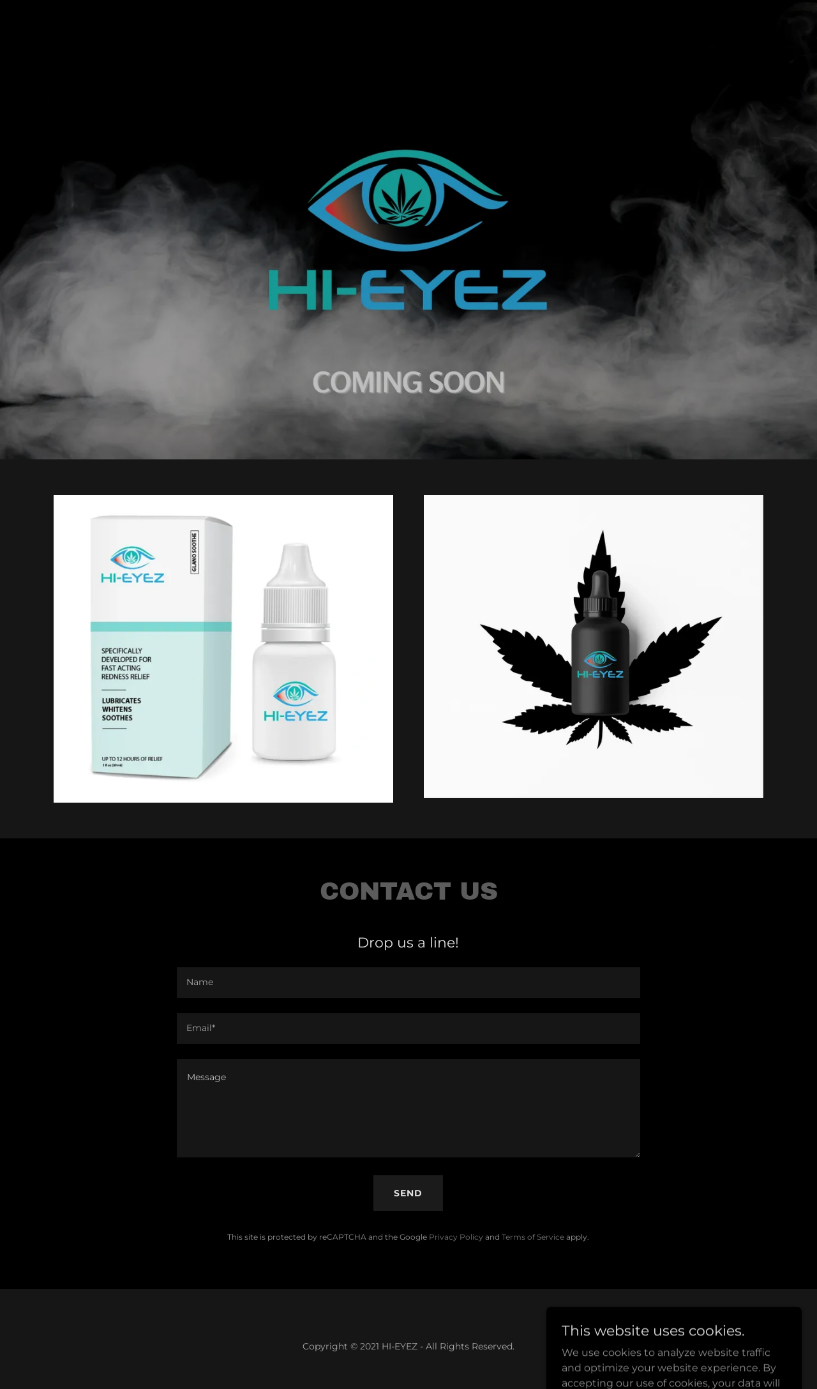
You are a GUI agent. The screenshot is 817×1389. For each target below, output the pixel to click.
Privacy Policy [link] (456, 1237)
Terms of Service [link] (533, 1237)
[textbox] (408, 982)
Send (408, 1193)
